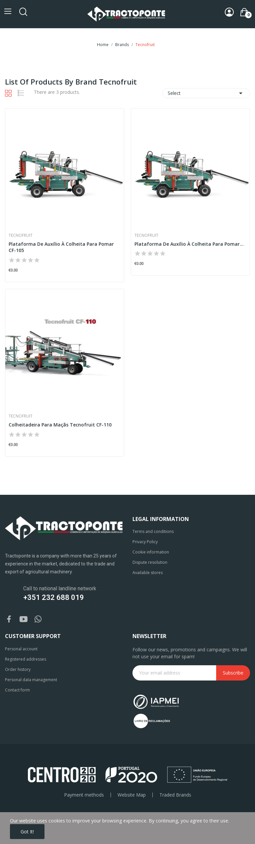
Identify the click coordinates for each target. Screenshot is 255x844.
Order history (18, 669)
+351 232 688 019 (53, 597)
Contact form (17, 690)
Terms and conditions (153, 531)
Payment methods (84, 795)
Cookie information (150, 552)
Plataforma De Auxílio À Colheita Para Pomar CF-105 (61, 247)
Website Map (132, 795)
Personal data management (31, 679)
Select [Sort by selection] (206, 93)
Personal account (21, 649)
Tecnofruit (21, 235)
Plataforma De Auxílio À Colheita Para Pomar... (189, 244)
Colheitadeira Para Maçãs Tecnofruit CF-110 (60, 425)
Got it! (27, 831)
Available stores (147, 572)
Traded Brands (175, 795)
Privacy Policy (145, 542)
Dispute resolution (149, 562)
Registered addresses (25, 659)
